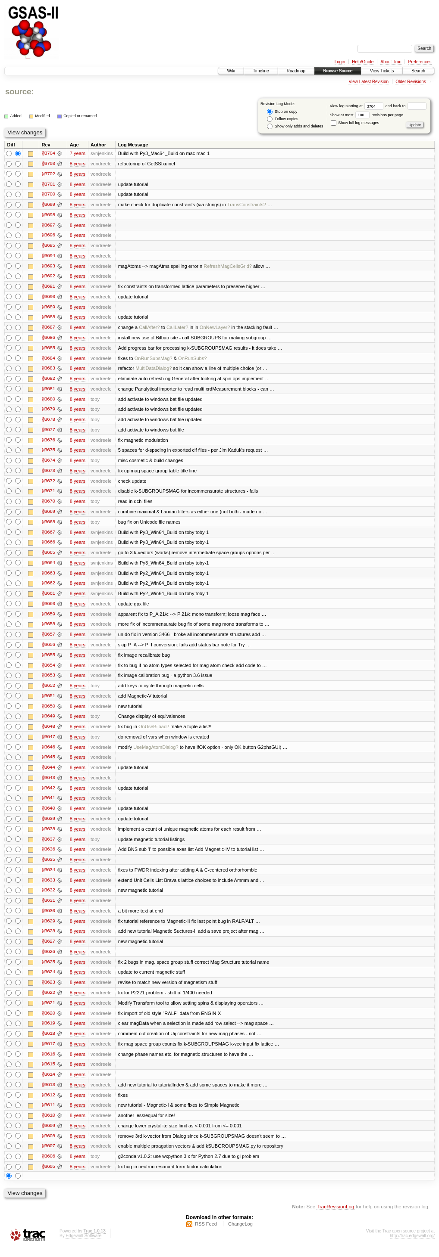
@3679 (48, 411)
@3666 (48, 546)
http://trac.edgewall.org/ (412, 1245)
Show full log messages (355, 123)
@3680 (48, 401)
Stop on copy (282, 112)
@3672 (48, 484)
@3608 (48, 1145)
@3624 (48, 980)
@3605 (48, 1176)
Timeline (261, 70)
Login (340, 61)
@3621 (48, 1011)
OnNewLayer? (215, 329)
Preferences (420, 61)
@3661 (48, 597)
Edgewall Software (83, 1245)
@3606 (48, 1166)
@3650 (48, 711)
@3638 (48, 835)
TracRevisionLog (335, 1216)
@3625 (48, 969)
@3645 (48, 763)
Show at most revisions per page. (367, 115)
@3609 (48, 1135)
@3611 (48, 1114)
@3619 (48, 1031)
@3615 (48, 1073)
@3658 (48, 628)
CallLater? (177, 329)
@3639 (48, 825)
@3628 (48, 938)
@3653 (48, 680)
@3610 (48, 1124)
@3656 (48, 649)
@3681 (48, 391)
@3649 (48, 721)
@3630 (48, 918)
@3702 (48, 174)
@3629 (48, 928)
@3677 (48, 432)
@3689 (48, 308)
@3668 (48, 525)
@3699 (48, 205)
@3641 (48, 804)
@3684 (48, 360)
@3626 (48, 959)
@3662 (48, 587)
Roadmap (296, 70)
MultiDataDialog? (153, 370)
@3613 (48, 1093)
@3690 (48, 298)
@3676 (48, 442)
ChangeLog (240, 1233)
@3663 (48, 577)
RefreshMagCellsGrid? (228, 267)
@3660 (48, 608)
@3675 (48, 453)
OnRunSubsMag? (153, 360)
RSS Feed (206, 1233)
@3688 (48, 318)
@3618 (48, 1042)
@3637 (48, 845)
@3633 (48, 887)
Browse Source (337, 70)
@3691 (48, 287)
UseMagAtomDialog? (155, 752)
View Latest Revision (368, 81)
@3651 (48, 701)
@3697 (48, 225)
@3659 (48, 618)
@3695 (48, 246)
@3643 (48, 783)
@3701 (48, 184)
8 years (77, 163)
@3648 (48, 732)
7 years (77, 153)
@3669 (48, 515)
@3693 (48, 267)
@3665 (48, 556)
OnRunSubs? (192, 360)
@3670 (48, 504)
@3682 (48, 380)
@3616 (48, 1062)
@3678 (48, 422)
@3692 (48, 277)
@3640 (48, 814)
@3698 (48, 215)
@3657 (48, 639)
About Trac (390, 61)
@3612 (48, 1104)
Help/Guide (362, 61)
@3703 (48, 163)
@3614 (48, 1083)
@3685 (48, 349)
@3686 (48, 339)
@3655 (48, 659)
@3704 (48, 153)
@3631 (48, 907)
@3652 (48, 690)
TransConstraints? (246, 205)
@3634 (48, 876)
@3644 (48, 773)
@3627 (48, 949)
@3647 (48, 742)
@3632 (48, 897)
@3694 (48, 256)
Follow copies (282, 119)
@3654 (48, 670)
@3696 (48, 236)
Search (418, 70)
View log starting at (358, 106)
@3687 (48, 329)
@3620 (48, 1021)
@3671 (48, 494)
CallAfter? (149, 329)
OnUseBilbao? (153, 732)
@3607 (48, 1155)
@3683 (48, 370)
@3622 (48, 1000)
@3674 (48, 463)
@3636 (48, 856)
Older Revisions (410, 81)
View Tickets (382, 70)
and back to (406, 106)
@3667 (48, 535)
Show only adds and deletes (295, 126)
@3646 (48, 752)
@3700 (48, 194)
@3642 (48, 794)
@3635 (48, 866)
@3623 (48, 990)
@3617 (48, 1052)
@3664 (48, 566)
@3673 (48, 473)
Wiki (231, 70)
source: (19, 91)
